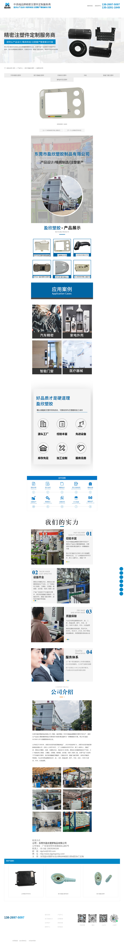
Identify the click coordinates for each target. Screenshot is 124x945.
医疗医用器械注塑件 (48, 14)
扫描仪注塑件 (62, 14)
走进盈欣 (105, 14)
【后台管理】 (104, 937)
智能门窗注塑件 (108, 75)
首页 (13, 68)
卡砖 (85, 75)
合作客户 (47, 922)
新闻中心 (47, 927)
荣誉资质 (60, 922)
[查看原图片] (60, 124)
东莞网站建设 (88, 937)
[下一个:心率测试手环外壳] (74, 130)
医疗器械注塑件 (29, 68)
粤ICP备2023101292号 (55, 937)
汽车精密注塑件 (32, 14)
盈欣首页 (9, 14)
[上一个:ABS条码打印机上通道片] (51, 130)
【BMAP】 (111, 937)
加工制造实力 (20, 14)
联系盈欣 (115, 14)
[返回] (65, 124)
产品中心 (86, 14)
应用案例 (60, 918)
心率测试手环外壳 (26, 893)
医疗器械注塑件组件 (63, 893)
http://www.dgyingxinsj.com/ (52, 854)
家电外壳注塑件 (74, 14)
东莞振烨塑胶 (32, 940)
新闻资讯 (96, 14)
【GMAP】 (117, 937)
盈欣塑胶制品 (22, 940)
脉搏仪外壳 (40, 68)
